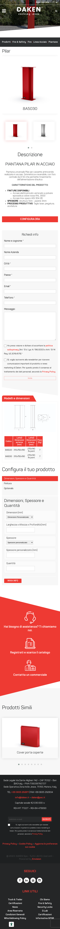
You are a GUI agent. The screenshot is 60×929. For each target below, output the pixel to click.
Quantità (10, 563)
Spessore (11, 538)
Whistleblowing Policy (15, 918)
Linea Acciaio (40, 42)
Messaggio (9, 309)
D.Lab (45, 911)
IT (54, 2)
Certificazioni (15, 903)
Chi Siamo (45, 900)
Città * (7, 263)
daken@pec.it (38, 798)
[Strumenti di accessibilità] (11, 924)
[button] (28, 147)
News (15, 907)
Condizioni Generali (15, 915)
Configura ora (30, 219)
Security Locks (44, 907)
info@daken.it (22, 798)
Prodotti (6, 42)
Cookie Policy (25, 844)
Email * (7, 286)
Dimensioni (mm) (14, 512)
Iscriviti (47, 819)
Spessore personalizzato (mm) (21, 550)
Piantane (53, 42)
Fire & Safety (19, 42)
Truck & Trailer (15, 900)
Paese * (8, 275)
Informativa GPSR (45, 918)
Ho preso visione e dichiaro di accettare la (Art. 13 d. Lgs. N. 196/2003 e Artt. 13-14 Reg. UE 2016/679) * (29, 350)
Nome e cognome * (14, 241)
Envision (36, 859)
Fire (30, 42)
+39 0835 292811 (20, 792)
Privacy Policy (48, 372)
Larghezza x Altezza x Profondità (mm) (26, 525)
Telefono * (9, 298)
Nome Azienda (11, 252)
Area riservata (42, 2)
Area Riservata (15, 911)
